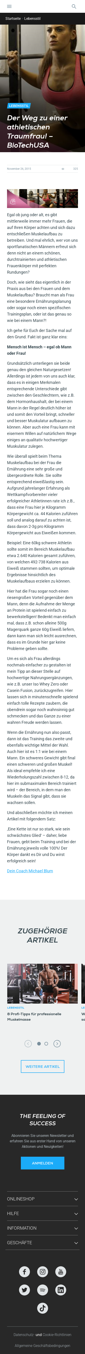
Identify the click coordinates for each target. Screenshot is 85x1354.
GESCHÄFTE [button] (19, 1242)
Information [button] (21, 1228)
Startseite (13, 18)
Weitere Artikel (43, 1067)
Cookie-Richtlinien (57, 1335)
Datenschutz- (25, 1335)
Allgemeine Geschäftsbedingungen (42, 1346)
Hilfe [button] (13, 1213)
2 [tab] (46, 1044)
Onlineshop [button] (20, 1199)
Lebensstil (32, 18)
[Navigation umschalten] (9, 6)
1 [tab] (39, 1044)
